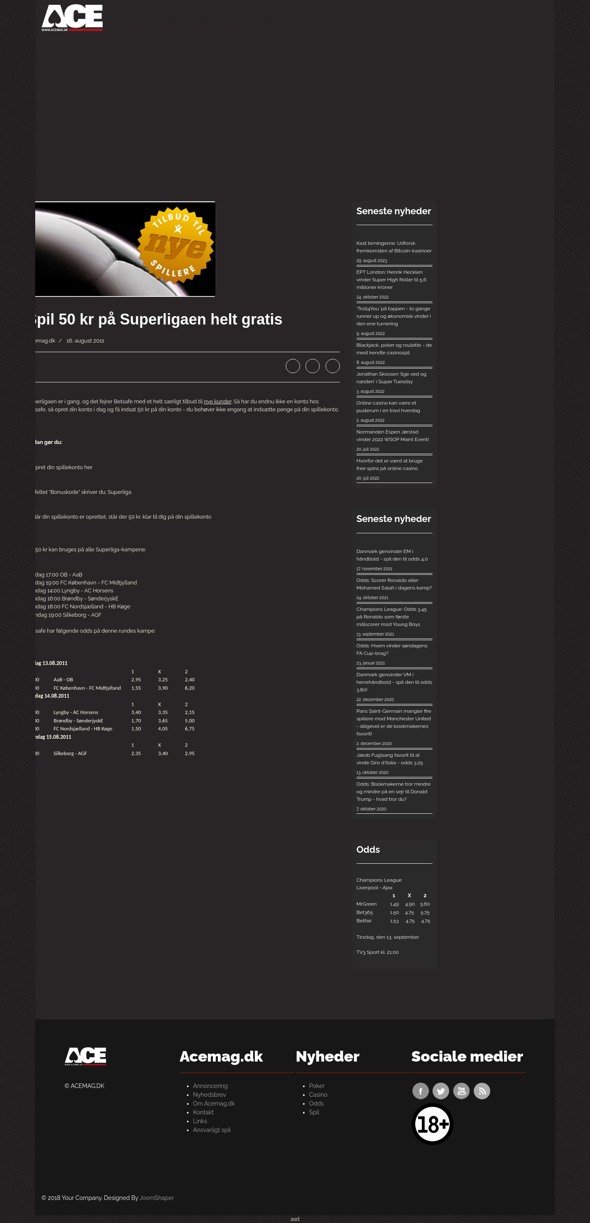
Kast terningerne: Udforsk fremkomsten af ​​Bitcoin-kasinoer (395, 252)
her (88, 467)
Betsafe (123, 401)
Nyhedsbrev (209, 1094)
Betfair (364, 921)
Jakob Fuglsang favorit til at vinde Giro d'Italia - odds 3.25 (395, 764)
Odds (201, 19)
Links (200, 1121)
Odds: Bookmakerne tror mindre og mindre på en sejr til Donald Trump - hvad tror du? (395, 797)
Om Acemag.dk (214, 1103)
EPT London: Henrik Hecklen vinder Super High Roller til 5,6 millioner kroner (395, 285)
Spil (267, 19)
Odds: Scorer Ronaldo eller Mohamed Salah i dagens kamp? (395, 589)
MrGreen (367, 904)
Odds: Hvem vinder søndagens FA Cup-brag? (395, 655)
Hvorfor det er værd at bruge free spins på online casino (395, 470)
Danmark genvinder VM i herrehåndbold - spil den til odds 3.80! (395, 687)
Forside (138, 19)
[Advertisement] (295, 96)
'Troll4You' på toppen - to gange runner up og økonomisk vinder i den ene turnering (395, 321)
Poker (168, 19)
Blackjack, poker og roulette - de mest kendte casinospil (395, 354)
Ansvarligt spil (212, 1130)
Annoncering (210, 1086)
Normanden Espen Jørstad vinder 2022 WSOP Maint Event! (395, 441)
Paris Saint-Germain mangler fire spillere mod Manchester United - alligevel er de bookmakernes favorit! (395, 727)
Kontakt (203, 1112)
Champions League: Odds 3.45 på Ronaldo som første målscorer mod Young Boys (395, 622)
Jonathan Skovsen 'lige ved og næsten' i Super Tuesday (395, 383)
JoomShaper (157, 1197)
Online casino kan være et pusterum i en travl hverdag (395, 412)
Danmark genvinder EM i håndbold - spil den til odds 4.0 (395, 560)
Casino (235, 19)
